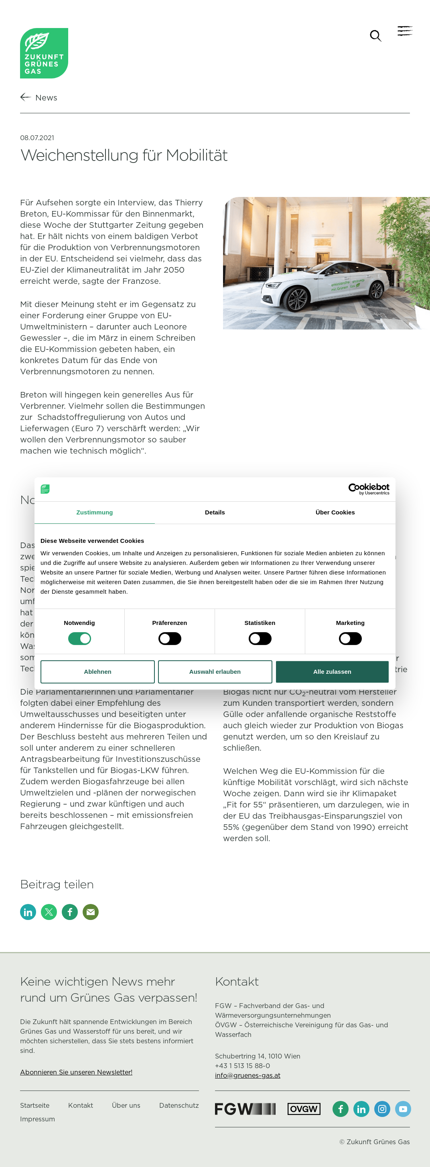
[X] (49, 913)
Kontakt (80, 1105)
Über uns (126, 1105)
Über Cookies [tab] (335, 512)
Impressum (37, 1119)
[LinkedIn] (28, 913)
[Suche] (376, 36)
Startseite (34, 1105)
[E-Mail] (91, 913)
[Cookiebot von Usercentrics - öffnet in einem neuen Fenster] (354, 489)
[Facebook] (70, 913)
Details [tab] (215, 512)
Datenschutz (179, 1105)
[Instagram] (382, 1109)
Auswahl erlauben (215, 671)
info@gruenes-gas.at (247, 1075)
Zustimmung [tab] (95, 512)
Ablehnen (97, 671)
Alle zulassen (332, 671)
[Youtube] (403, 1109)
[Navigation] (402, 36)
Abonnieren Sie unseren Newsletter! (76, 1072)
